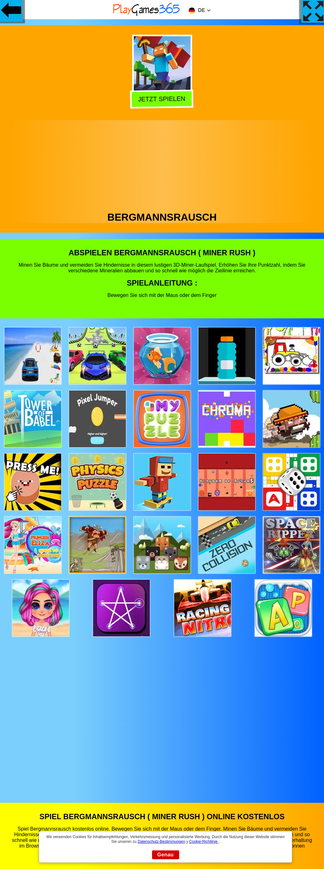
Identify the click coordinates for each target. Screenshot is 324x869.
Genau (165, 854)
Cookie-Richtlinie (204, 841)
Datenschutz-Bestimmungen (161, 841)
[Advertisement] (162, 164)
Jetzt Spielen (162, 98)
